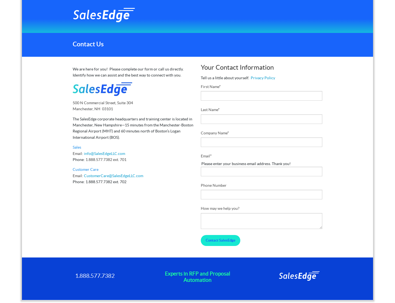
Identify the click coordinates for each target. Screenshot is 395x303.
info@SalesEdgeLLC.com (104, 153)
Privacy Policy (263, 78)
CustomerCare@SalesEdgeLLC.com (113, 176)
